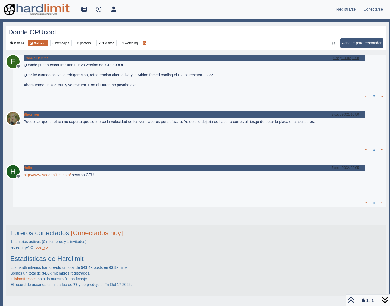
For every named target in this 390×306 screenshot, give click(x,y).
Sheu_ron (31, 114)
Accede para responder (362, 43)
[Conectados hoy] (97, 232)
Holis (28, 168)
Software (38, 43)
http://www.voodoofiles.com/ (47, 175)
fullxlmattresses (23, 279)
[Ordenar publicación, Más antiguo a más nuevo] (333, 43)
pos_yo (42, 247)
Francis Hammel (36, 58)
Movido (17, 43)
